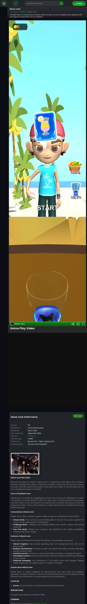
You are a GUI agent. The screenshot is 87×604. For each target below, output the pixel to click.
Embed (78, 416)
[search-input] (42, 3)
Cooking (31, 436)
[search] (61, 3)
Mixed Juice (18, 324)
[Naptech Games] (15, 3)
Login (79, 3)
